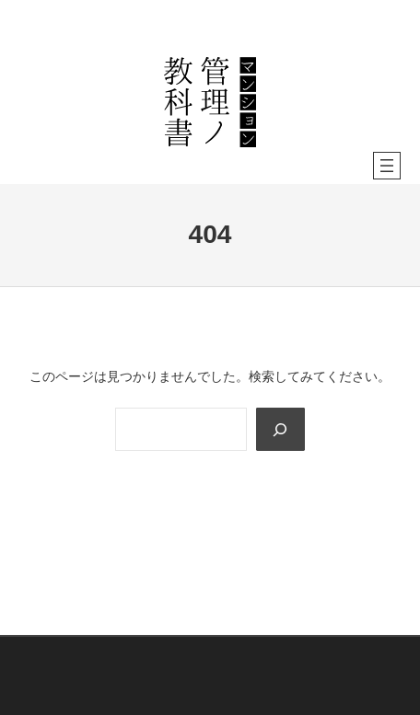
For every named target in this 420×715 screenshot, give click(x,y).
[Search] (280, 429)
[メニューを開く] (387, 165)
